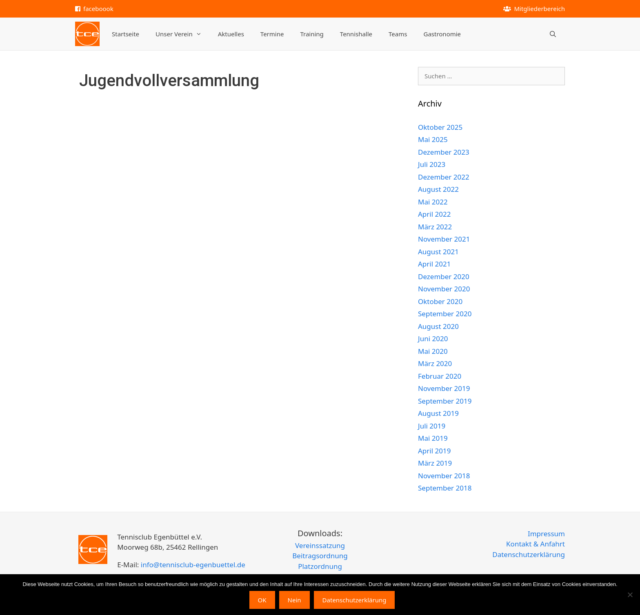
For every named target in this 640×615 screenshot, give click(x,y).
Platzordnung (320, 566)
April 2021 (434, 264)
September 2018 (444, 488)
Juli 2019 (431, 426)
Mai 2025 (433, 139)
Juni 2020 (433, 338)
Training (311, 34)
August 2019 (438, 413)
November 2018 (444, 475)
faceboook (98, 8)
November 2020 (444, 288)
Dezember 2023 (443, 152)
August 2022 (438, 189)
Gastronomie (442, 34)
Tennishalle (356, 34)
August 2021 (438, 251)
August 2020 (438, 326)
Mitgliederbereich (539, 8)
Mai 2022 (433, 201)
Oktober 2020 (440, 301)
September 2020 (444, 313)
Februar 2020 (439, 376)
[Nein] (630, 595)
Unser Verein (183, 34)
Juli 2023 (431, 164)
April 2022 (434, 214)
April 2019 (434, 450)
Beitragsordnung (319, 555)
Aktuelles (231, 34)
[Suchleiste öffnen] (553, 34)
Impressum (546, 533)
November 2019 (444, 388)
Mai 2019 (433, 438)
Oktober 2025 (440, 127)
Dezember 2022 (443, 177)
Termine (272, 34)
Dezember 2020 (443, 276)
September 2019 (444, 401)
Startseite (125, 34)
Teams (398, 34)
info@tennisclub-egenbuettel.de (192, 564)
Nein (294, 600)
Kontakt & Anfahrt (535, 543)
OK (262, 600)
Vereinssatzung (320, 545)
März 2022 (435, 226)
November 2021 (444, 239)
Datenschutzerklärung (528, 554)
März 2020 (435, 363)
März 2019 (435, 463)
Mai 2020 (433, 351)
